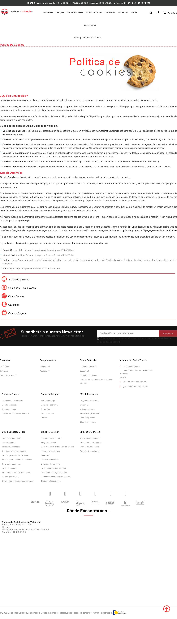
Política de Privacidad (89, 375)
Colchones (48, 12)
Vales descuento (87, 409)
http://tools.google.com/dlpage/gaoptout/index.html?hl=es (149, 230)
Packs (134, 12)
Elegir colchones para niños (53, 468)
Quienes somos (9, 409)
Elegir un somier (9, 468)
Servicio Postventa (49, 405)
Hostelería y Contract (89, 413)
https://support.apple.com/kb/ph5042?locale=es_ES (35, 268)
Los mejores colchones (51, 438)
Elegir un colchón (49, 443)
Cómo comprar (47, 413)
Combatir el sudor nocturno (14, 451)
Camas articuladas (10, 477)
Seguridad (84, 371)
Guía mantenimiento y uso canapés (17, 481)
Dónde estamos (9, 405)
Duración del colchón (50, 464)
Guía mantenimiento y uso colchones (57, 447)
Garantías (45, 409)
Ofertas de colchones (89, 447)
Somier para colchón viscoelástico (17, 460)
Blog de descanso (88, 422)
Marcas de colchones (50, 451)
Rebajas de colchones (90, 451)
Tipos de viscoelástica (51, 481)
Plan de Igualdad (87, 418)
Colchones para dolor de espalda (56, 477)
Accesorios (123, 12)
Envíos (44, 418)
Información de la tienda (133, 360)
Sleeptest (45, 455)
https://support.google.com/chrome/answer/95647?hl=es (47, 250)
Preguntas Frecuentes (90, 401)
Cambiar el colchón (49, 460)
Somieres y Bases (75, 12)
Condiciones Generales (12, 401)
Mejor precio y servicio (90, 438)
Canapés (60, 12)
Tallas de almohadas (11, 447)
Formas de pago (48, 401)
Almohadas (110, 12)
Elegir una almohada (11, 438)
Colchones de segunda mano (54, 472)
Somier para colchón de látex (15, 455)
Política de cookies (88, 367)
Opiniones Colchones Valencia (15, 413)
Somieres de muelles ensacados (16, 472)
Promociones (90, 25)
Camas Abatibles (94, 12)
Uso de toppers (9, 443)
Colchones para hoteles (90, 443)
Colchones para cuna (11, 464)
